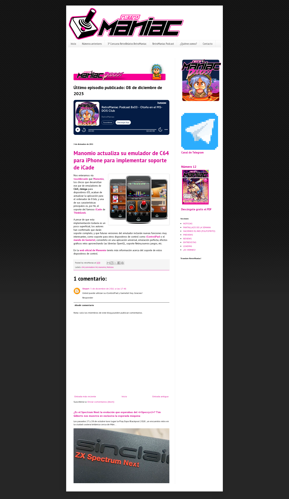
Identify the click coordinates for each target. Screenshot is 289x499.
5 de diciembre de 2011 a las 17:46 (108, 288)
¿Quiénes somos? (188, 43)
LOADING (187, 246)
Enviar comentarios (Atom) (101, 401)
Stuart (85, 288)
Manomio (98, 179)
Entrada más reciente (85, 396)
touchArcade (81, 179)
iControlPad (153, 236)
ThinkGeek (80, 212)
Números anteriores (92, 43)
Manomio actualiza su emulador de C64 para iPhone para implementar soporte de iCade (121, 160)
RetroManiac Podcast (163, 43)
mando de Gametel (84, 240)
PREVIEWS (188, 234)
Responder (87, 297)
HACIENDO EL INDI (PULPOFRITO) (199, 231)
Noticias (110, 267)
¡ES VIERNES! (189, 249)
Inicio (73, 43)
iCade (98, 209)
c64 (82, 267)
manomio (102, 267)
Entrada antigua (160, 396)
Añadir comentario (84, 305)
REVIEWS (187, 238)
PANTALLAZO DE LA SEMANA (197, 227)
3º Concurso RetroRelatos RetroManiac (127, 43)
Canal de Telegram (192, 152)
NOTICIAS (187, 223)
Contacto (208, 43)
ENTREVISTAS (189, 242)
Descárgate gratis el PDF (196, 209)
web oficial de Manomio (93, 250)
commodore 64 (91, 267)
